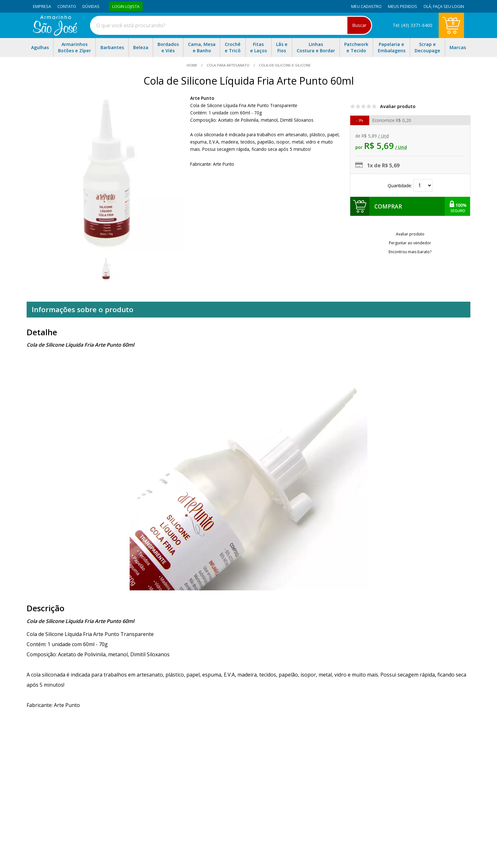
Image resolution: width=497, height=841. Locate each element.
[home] (55, 33)
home (192, 65)
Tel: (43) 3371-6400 (412, 25)
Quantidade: (410, 186)
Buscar (359, 25)
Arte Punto (202, 98)
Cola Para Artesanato (228, 65)
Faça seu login (448, 6)
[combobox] (231, 25)
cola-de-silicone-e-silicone (284, 65)
